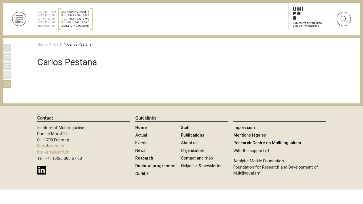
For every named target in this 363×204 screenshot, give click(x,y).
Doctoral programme (155, 165)
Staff (57, 44)
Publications (192, 135)
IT (7, 48)
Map (41, 146)
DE (7, 66)
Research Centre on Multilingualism (267, 143)
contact (57, 146)
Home (42, 44)
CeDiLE (142, 173)
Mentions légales (249, 135)
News (140, 150)
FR (7, 57)
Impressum (244, 127)
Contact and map (197, 158)
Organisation (192, 150)
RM (7, 75)
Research (144, 158)
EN (7, 84)
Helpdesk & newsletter (201, 165)
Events (141, 143)
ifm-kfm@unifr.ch (53, 152)
